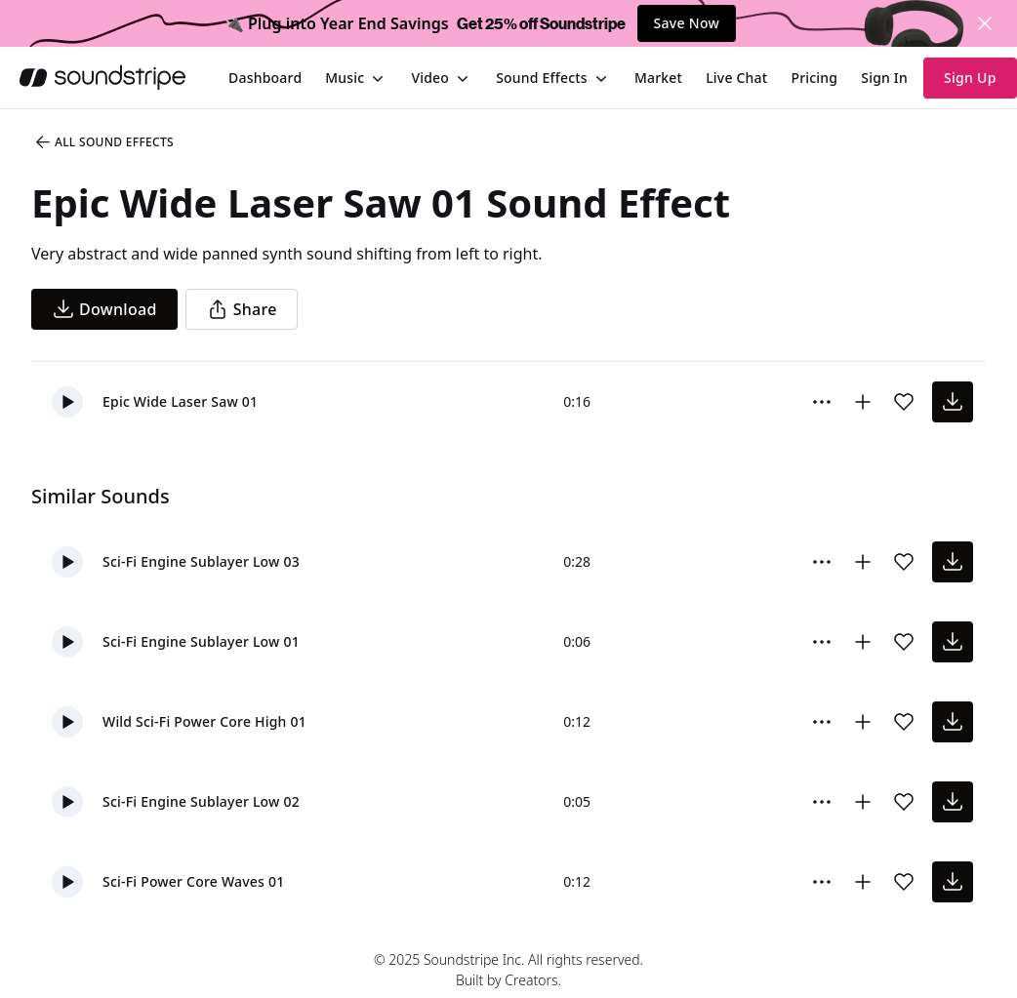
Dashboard (265, 77)
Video (430, 77)
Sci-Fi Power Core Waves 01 (193, 881)
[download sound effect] (952, 401)
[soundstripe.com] (102, 77)
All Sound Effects (103, 142)
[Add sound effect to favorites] (903, 401)
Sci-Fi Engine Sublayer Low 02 (201, 801)
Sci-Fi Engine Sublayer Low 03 (201, 561)
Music (344, 77)
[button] (67, 402)
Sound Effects (542, 77)
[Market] (658, 78)
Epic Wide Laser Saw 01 (180, 401)
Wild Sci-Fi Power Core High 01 (204, 721)
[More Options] (821, 401)
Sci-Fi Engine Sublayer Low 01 (201, 641)
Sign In (884, 77)
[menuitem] (265, 77)
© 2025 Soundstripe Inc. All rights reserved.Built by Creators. (508, 969)
